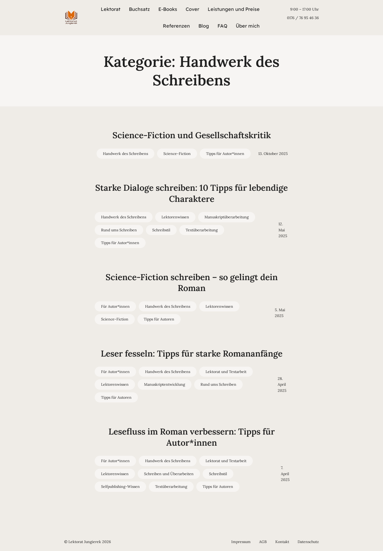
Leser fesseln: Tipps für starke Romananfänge (191, 353)
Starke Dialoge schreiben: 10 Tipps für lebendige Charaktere (191, 193)
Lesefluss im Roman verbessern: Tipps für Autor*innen (191, 437)
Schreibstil (161, 230)
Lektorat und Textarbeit (226, 371)
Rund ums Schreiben (119, 230)
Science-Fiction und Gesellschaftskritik (191, 135)
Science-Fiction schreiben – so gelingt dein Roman (192, 283)
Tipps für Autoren (159, 319)
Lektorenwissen (175, 217)
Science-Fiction (177, 153)
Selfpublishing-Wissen (120, 486)
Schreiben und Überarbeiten (169, 473)
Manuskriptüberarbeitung (226, 217)
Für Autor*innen (115, 306)
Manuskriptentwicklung (164, 384)
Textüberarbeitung (202, 230)
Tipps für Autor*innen (225, 153)
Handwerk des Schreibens (125, 153)
